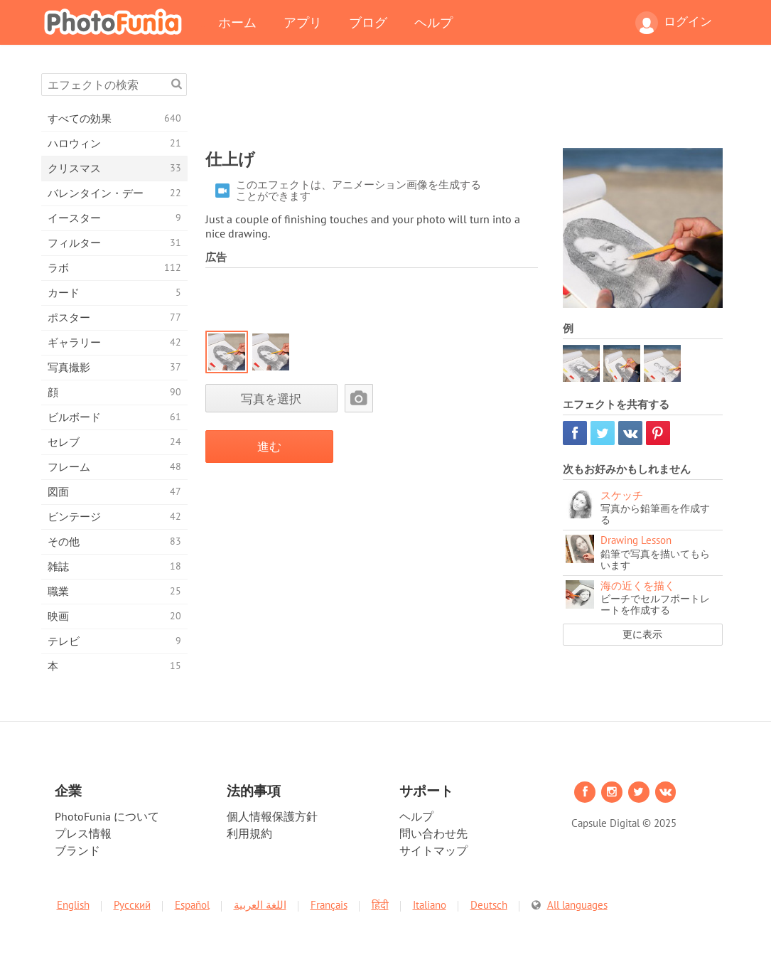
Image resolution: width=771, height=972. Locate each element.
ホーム (237, 22)
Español (192, 905)
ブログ (368, 22)
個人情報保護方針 (272, 816)
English (73, 905)
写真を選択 (271, 398)
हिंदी (380, 905)
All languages (577, 905)
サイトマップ (433, 850)
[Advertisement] (464, 105)
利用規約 (249, 833)
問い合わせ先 (433, 833)
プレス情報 (83, 833)
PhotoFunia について (107, 816)
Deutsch (488, 905)
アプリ (303, 22)
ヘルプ (433, 22)
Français (329, 905)
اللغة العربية (260, 905)
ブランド (77, 850)
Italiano (429, 905)
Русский (132, 905)
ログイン (673, 22)
